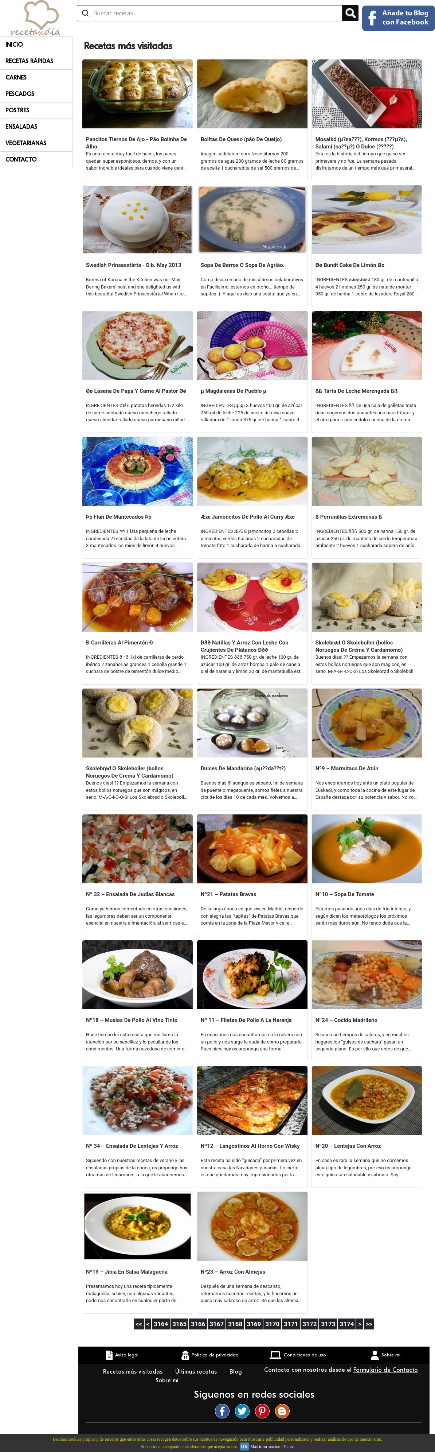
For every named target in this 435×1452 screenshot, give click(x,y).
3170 (272, 1324)
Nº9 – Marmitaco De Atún (347, 768)
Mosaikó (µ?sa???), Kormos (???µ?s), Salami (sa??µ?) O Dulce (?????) (361, 143)
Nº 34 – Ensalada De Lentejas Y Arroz (132, 1146)
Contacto (20, 159)
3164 (161, 1324)
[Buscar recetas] (209, 13)
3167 (216, 1324)
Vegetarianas (25, 143)
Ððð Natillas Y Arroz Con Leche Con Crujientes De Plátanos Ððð (245, 646)
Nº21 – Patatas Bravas (228, 894)
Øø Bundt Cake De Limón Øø (350, 265)
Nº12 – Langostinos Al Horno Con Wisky (250, 1146)
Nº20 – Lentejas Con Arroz (348, 1146)
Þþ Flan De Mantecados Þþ (119, 517)
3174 (347, 1324)
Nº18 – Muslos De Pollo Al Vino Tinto (131, 1020)
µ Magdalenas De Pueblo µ (234, 391)
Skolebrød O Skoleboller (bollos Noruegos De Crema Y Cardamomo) (359, 646)
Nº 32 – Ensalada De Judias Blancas (130, 894)
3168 (235, 1324)
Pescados (19, 94)
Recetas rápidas (29, 61)
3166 (198, 1324)
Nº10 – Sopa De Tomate (345, 894)
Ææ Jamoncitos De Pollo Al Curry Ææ (248, 517)
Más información (265, 1446)
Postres (17, 110)
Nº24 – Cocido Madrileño (346, 1020)
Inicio (14, 45)
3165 (179, 1324)
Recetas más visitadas (133, 1371)
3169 (254, 1324)
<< (139, 1324)
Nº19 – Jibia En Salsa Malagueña (127, 1272)
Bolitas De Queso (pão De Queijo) (241, 139)
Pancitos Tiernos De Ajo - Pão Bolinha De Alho (136, 143)
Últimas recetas (197, 1371)
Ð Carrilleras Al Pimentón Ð (119, 642)
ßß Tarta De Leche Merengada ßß (357, 391)
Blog (236, 1371)
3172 (309, 1324)
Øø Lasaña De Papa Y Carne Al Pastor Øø (136, 391)
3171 (291, 1324)
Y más (288, 1446)
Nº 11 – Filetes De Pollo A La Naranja (246, 1020)
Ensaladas (21, 127)
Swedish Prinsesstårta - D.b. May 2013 (133, 265)
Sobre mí (168, 1380)
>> (369, 1324)
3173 (328, 1324)
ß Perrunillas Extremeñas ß (349, 517)
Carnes (16, 77)
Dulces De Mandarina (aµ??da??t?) (243, 768)
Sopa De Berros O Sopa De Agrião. (243, 265)
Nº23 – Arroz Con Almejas (233, 1272)
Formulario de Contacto (385, 1370)
